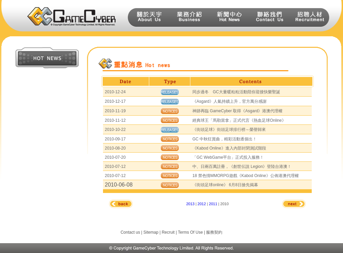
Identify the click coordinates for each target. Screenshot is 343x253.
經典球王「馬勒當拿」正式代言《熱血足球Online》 (239, 120)
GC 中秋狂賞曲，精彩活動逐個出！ (224, 139)
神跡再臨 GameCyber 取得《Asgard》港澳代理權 (237, 111)
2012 (202, 204)
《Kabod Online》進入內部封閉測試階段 (229, 148)
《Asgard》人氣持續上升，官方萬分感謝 (229, 101)
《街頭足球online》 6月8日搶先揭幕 (225, 184)
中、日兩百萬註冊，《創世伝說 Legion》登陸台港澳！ (241, 166)
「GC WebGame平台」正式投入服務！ (228, 157)
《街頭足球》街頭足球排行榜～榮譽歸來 (229, 129)
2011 (213, 204)
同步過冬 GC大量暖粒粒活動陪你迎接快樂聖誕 (236, 92)
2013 (190, 204)
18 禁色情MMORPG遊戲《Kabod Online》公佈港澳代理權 (245, 175)
